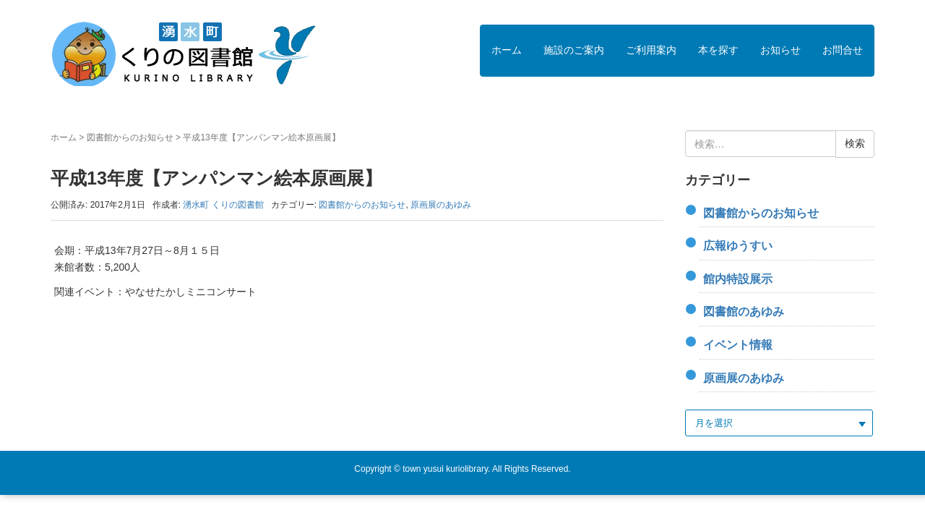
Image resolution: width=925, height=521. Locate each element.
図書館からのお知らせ (130, 137)
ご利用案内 (651, 50)
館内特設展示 (738, 279)
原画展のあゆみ (440, 205)
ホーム (506, 50)
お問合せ (842, 50)
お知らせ (780, 50)
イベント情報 (738, 345)
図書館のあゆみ (743, 311)
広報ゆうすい (738, 246)
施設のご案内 (573, 50)
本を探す (718, 50)
